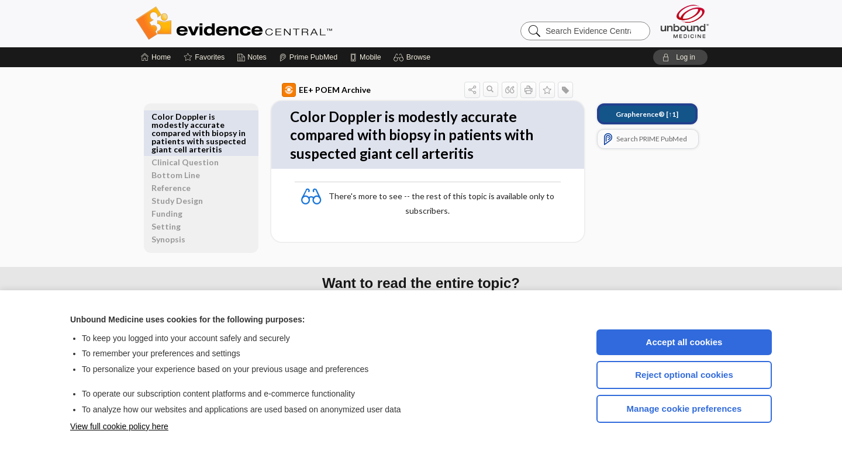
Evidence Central (280, 23)
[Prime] (308, 57)
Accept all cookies (684, 342)
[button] (414, 57)
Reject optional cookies (684, 375)
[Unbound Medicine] (684, 21)
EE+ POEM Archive (312, 90)
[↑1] (633, 114)
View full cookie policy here (119, 426)
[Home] (156, 57)
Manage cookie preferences (684, 409)
